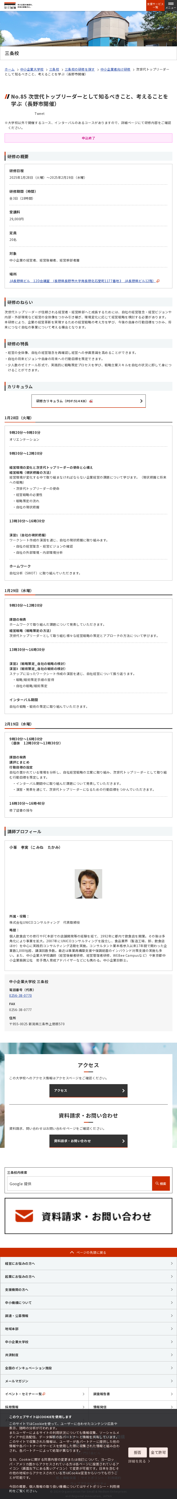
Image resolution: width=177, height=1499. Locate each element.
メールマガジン (17, 1381)
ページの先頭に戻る (91, 1252)
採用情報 (11, 1407)
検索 (161, 1183)
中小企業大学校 (32, 69)
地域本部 (11, 1328)
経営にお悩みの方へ (20, 1263)
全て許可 (158, 1452)
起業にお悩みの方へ (20, 1276)
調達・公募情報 (17, 1315)
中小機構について (18, 1302)
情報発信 (100, 1407)
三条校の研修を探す (80, 69)
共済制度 (11, 1355)
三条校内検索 (17, 1172)
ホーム (10, 69)
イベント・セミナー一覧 (25, 1394)
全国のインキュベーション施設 (28, 1368)
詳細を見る (137, 1461)
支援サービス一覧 (155, 5)
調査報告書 (101, 1394)
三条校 (54, 69)
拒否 (137, 1452)
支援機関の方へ (17, 1289)
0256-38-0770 (20, 995)
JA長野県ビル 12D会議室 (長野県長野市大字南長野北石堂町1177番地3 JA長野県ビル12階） (84, 280)
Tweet (39, 113)
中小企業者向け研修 (115, 69)
